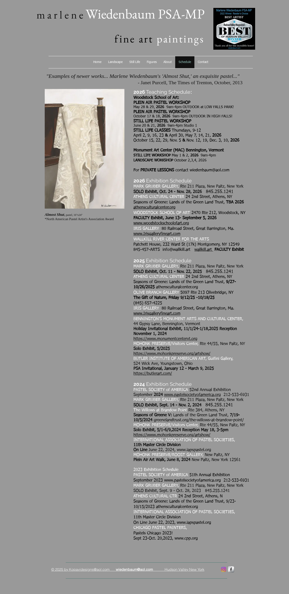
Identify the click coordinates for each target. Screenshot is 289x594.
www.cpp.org (186, 538)
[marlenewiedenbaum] (223, 569)
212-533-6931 (235, 395)
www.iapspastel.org (194, 450)
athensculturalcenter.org (154, 207)
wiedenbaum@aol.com (209, 170)
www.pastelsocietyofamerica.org (192, 395)
